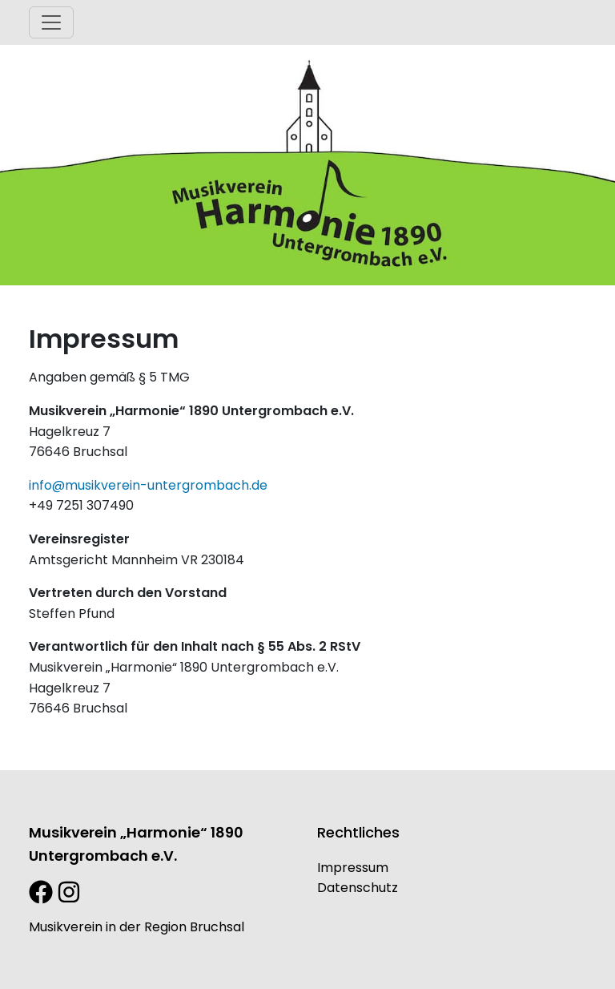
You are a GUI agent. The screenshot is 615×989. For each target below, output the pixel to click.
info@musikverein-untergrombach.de (148, 485)
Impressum (352, 867)
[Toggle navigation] (51, 22)
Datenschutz (357, 887)
